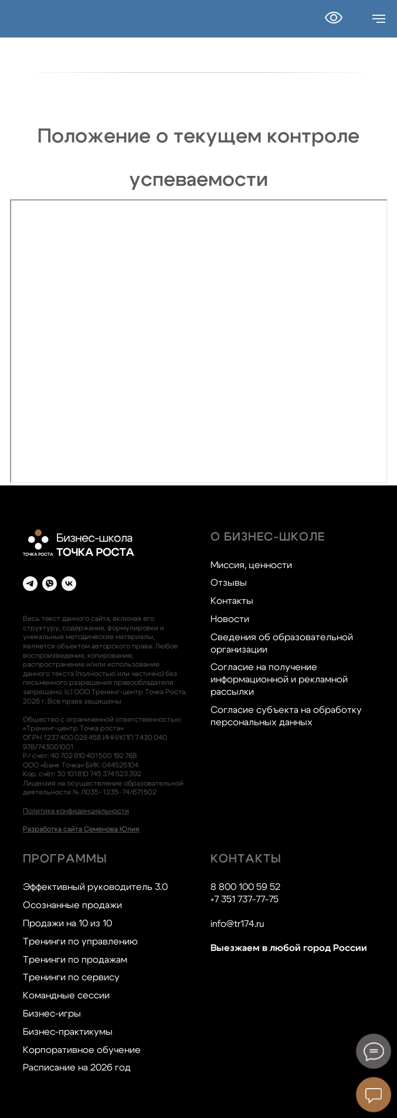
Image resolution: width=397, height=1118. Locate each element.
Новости (230, 619)
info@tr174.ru (237, 924)
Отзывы (229, 582)
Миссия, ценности (251, 565)
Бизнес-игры (52, 1013)
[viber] (49, 583)
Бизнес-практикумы (68, 1032)
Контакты (232, 601)
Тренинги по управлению (80, 941)
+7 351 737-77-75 (245, 899)
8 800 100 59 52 (245, 887)
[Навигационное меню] (378, 19)
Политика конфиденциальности (76, 810)
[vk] (69, 583)
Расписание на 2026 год (77, 1067)
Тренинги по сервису (71, 977)
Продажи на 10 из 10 (67, 923)
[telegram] (30, 583)
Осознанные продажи (72, 905)
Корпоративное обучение (82, 1050)
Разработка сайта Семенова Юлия (81, 828)
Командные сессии (66, 995)
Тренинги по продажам (75, 959)
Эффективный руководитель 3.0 (95, 887)
